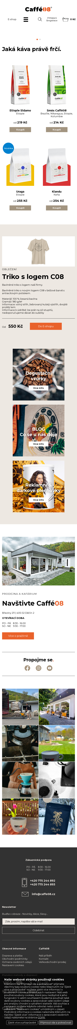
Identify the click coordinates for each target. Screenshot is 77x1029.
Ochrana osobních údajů (17, 962)
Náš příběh (45, 955)
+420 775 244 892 (42, 880)
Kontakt (43, 958)
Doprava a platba (12, 955)
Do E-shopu (46, 326)
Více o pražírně (18, 635)
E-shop (12, 19)
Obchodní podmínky (15, 958)
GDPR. (41, 1017)
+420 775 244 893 (42, 884)
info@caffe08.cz (43, 894)
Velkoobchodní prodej (52, 962)
